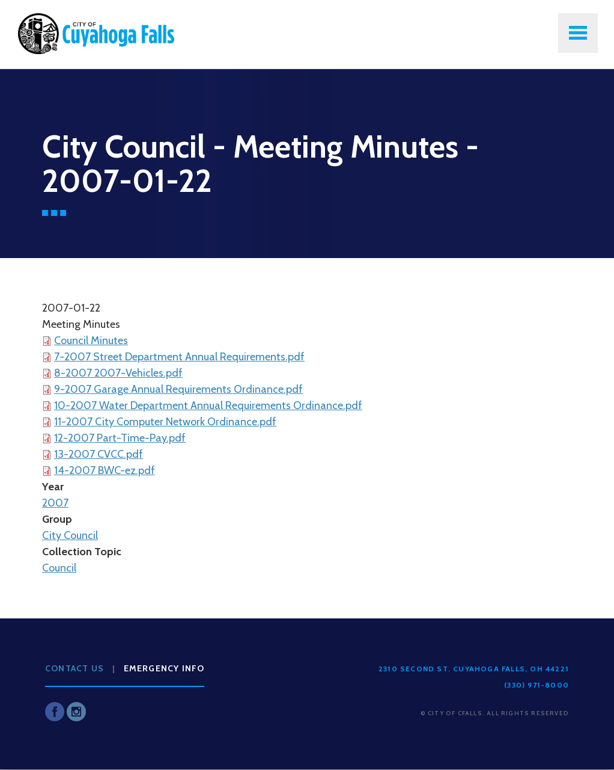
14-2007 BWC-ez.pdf (104, 470)
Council (59, 567)
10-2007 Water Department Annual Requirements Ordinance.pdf (208, 405)
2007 (55, 503)
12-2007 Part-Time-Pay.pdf (120, 438)
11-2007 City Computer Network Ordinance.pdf (165, 421)
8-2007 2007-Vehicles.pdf (118, 373)
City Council (70, 535)
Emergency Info (164, 668)
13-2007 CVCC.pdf (98, 454)
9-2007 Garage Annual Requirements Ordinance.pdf (178, 389)
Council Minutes (91, 340)
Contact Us (74, 668)
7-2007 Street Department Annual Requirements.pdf (179, 356)
